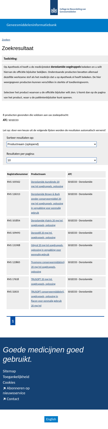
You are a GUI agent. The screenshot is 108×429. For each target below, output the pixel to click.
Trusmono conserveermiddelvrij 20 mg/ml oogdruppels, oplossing (48, 267)
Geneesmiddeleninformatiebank (32, 25)
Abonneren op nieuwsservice (16, 390)
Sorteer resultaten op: (20, 137)
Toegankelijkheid (16, 376)
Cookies (9, 382)
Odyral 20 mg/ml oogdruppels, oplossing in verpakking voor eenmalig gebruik (47, 250)
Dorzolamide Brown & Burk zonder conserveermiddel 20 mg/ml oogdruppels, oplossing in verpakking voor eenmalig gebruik (47, 203)
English (51, 419)
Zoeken (6, 39)
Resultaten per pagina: (21, 154)
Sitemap (9, 371)
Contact (11, 398)
